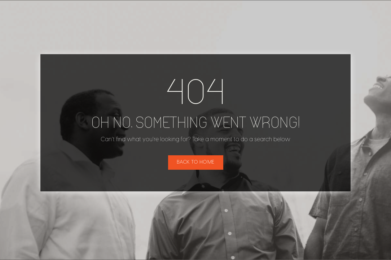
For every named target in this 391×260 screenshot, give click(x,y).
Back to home (196, 162)
